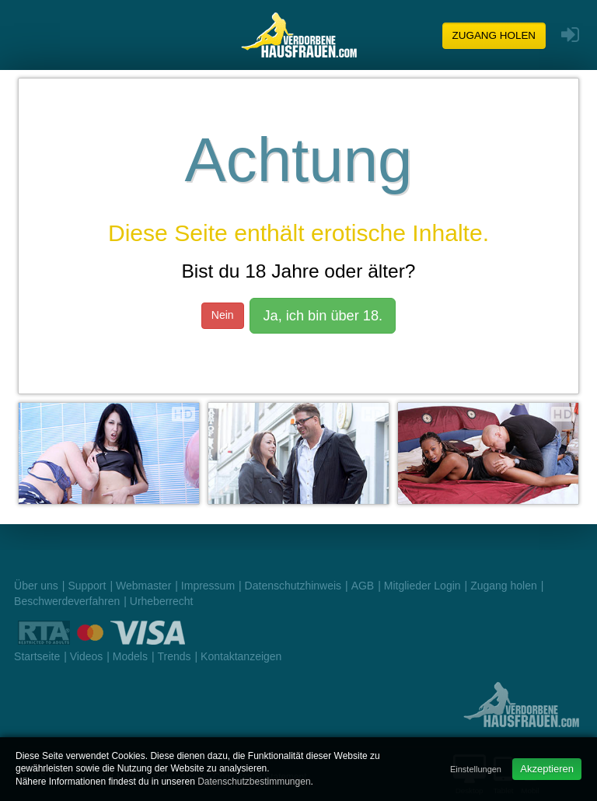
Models (130, 656)
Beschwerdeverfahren (67, 601)
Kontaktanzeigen (241, 656)
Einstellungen (475, 769)
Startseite (37, 656)
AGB (363, 585)
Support (87, 585)
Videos (86, 656)
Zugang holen (494, 35)
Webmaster (143, 585)
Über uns (36, 585)
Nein (222, 315)
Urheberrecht (162, 601)
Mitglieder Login (422, 585)
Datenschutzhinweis (293, 585)
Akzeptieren (547, 769)
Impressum (208, 585)
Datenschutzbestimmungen (253, 781)
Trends (173, 656)
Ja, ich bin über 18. (322, 316)
